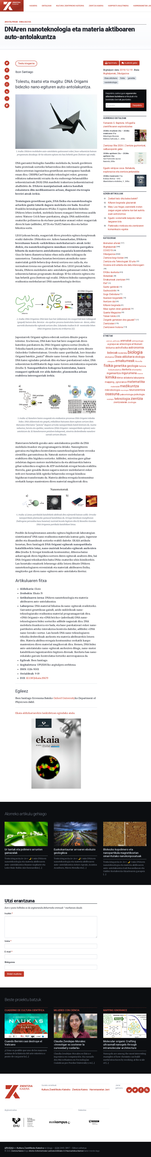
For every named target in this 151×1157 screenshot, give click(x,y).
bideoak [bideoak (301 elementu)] (112, 352)
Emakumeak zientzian (114, 279)
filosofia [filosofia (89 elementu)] (138, 361)
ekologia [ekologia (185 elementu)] (140, 356)
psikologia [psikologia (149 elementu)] (139, 394)
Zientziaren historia (113, 327)
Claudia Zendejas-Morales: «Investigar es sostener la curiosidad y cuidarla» (70, 1044)
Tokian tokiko (110, 316)
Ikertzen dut (109, 301)
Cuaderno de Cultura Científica (24, 1010)
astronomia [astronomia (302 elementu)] (136, 347)
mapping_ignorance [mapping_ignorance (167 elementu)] (116, 381)
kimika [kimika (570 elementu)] (110, 377)
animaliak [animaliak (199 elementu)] (126, 340)
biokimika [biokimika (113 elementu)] (122, 353)
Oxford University (64, 698)
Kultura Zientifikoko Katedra (56, 1089)
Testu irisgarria (26, 63)
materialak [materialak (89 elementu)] (115, 386)
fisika (122, 78)
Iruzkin (9, 913)
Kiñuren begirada (111, 305)
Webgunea (10, 962)
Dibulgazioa (25, 22)
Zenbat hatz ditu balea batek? (123, 198)
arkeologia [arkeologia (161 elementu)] (125, 343)
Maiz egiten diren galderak (116, 308)
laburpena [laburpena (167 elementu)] (138, 377)
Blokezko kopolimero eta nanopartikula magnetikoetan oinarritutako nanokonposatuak (122, 853)
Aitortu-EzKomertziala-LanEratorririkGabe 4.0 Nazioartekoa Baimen (56, 1151)
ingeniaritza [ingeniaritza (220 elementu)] (114, 373)
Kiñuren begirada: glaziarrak (122, 202)
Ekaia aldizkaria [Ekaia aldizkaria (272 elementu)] (124, 356)
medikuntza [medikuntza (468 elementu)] (129, 386)
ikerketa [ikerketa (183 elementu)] (126, 369)
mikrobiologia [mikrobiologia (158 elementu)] (112, 390)
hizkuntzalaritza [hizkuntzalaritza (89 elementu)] (114, 370)
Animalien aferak (111, 243)
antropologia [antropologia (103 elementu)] (137, 341)
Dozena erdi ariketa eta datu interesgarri (123, 265)
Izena (8, 941)
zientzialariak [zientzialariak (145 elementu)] (120, 402)
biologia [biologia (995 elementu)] (135, 352)
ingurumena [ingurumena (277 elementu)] (129, 373)
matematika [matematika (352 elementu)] (136, 382)
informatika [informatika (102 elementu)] (136, 369)
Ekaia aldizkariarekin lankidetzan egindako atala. (45, 713)
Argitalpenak (11, 22)
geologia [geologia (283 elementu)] (132, 366)
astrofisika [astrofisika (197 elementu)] (121, 347)
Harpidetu (137, 105)
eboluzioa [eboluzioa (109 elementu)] (109, 357)
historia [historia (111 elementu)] (142, 366)
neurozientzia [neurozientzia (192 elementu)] (137, 389)
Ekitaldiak (108, 276)
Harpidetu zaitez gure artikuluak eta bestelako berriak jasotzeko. (121, 96)
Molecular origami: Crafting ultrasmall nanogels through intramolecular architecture (120, 1044)
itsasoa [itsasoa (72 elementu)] (140, 374)
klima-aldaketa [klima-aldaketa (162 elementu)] (125, 377)
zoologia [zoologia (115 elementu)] (132, 402)
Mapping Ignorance (115, 1010)
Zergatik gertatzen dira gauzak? (119, 319)
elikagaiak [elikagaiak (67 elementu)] (111, 361)
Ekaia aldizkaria (111, 78)
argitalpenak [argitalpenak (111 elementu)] (113, 344)
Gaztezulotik (109, 290)
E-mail (8, 952)
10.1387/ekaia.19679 (37, 678)
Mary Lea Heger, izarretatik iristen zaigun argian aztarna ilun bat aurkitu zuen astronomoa (126, 210)
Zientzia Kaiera (80, 1089)
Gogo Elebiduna (111, 294)
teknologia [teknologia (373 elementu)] (122, 399)
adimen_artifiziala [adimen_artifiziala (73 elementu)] (113, 341)
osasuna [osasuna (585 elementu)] (112, 394)
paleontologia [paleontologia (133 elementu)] (126, 394)
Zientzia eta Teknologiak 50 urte (119, 261)
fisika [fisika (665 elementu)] (108, 365)
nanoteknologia (111, 82)
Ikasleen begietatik (113, 297)
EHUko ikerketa (111, 272)
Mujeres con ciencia (66, 1010)
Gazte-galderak (111, 286)
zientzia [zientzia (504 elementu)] (137, 398)
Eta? (105, 283)
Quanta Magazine (112, 312)
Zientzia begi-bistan (113, 257)
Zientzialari (109, 323)
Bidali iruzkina (14, 974)
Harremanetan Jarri (100, 1089)
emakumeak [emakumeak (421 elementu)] (124, 361)
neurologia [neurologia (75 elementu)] (124, 390)
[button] (7, 63)
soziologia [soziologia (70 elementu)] (110, 399)
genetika (131, 78)
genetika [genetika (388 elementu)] (120, 366)
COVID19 (108, 250)
